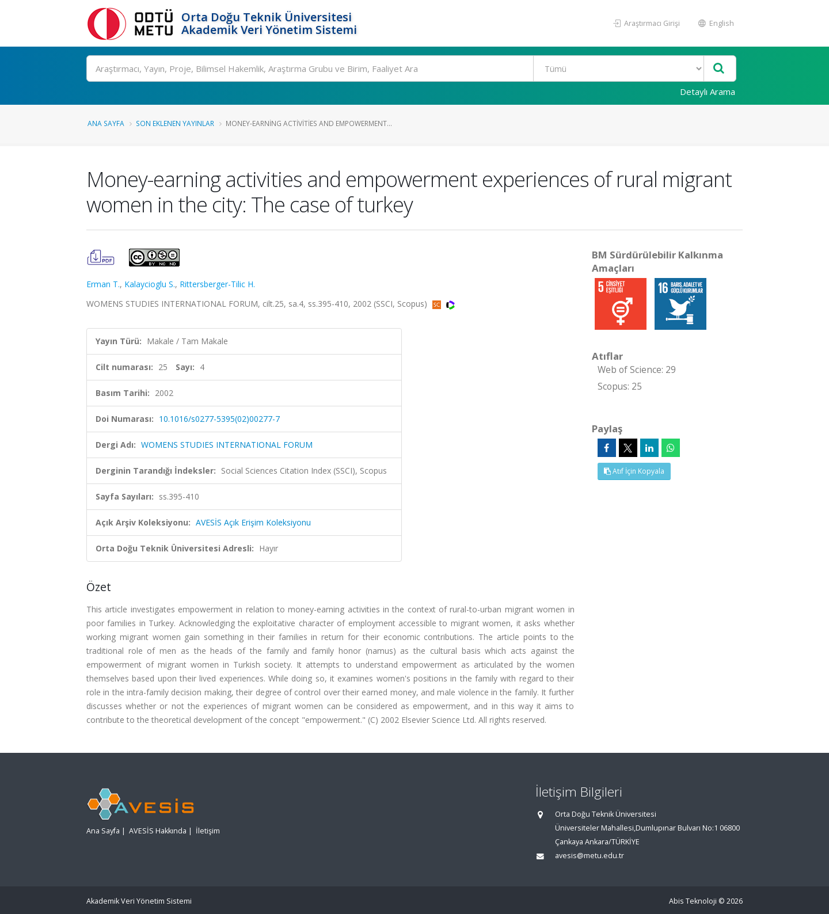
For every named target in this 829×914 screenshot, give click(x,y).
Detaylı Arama (707, 91)
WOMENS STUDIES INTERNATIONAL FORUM (227, 444)
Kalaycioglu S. (149, 284)
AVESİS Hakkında (158, 831)
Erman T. (103, 284)
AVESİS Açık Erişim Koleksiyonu (253, 522)
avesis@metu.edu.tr (589, 855)
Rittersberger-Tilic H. (217, 284)
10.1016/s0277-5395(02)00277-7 (219, 418)
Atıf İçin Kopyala (634, 471)
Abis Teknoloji (693, 901)
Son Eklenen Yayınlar (175, 123)
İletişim (208, 831)
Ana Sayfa (106, 123)
